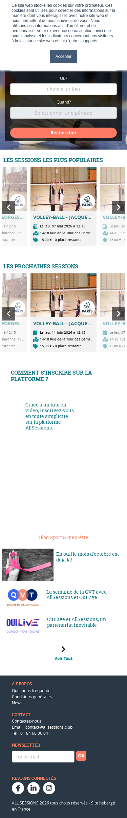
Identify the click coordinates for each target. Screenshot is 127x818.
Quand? (64, 102)
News (17, 702)
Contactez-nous (26, 721)
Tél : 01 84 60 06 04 (30, 733)
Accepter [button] (63, 56)
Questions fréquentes (32, 690)
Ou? (63, 78)
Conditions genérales (32, 696)
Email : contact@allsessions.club (42, 727)
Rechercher (63, 132)
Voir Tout (63, 658)
